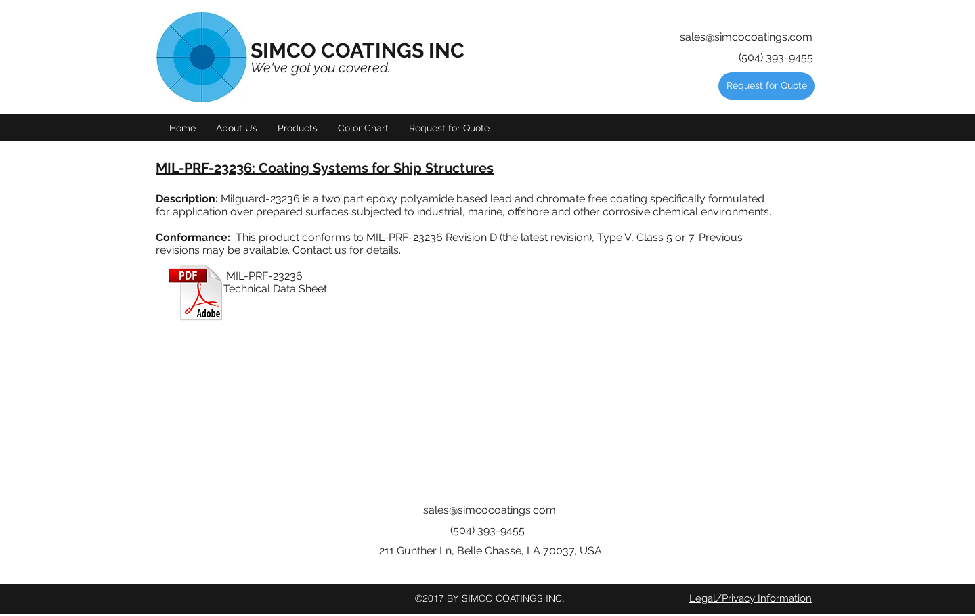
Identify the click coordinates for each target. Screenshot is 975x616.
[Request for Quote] (766, 86)
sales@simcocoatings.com (746, 36)
